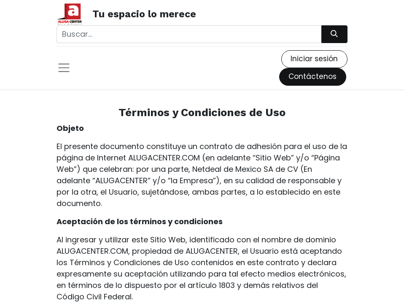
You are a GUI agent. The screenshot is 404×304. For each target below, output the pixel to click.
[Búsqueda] (334, 34)
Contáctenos (312, 76)
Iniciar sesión (314, 59)
